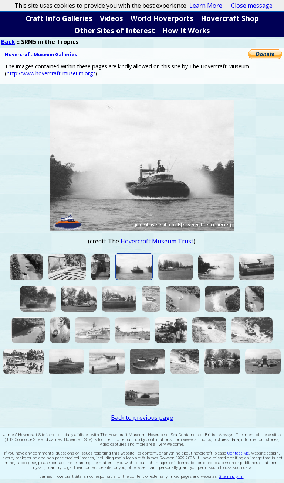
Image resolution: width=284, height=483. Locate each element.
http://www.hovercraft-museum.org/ (51, 73)
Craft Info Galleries (59, 18)
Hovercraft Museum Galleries (41, 54)
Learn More (205, 5)
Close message (252, 5)
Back (8, 42)
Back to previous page (142, 418)
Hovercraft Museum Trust (157, 241)
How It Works (186, 30)
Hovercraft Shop (230, 18)
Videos (111, 18)
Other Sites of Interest (114, 30)
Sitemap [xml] (231, 476)
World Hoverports (162, 18)
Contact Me (238, 453)
